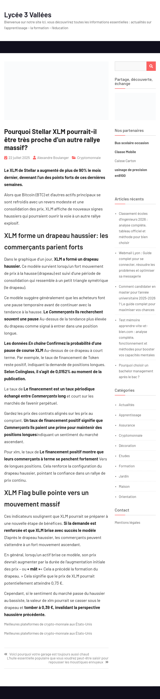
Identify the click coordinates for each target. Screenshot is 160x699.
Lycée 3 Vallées (27, 14)
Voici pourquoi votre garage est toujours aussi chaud (49, 654)
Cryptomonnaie (89, 157)
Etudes (124, 456)
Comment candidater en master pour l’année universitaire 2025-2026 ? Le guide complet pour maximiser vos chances (137, 298)
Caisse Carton (125, 161)
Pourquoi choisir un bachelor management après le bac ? (136, 371)
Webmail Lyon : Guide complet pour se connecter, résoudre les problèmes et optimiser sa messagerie (137, 264)
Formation (127, 466)
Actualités (126, 405)
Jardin (124, 476)
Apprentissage (130, 415)
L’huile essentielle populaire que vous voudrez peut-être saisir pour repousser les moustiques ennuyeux (57, 660)
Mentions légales (127, 522)
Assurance (127, 425)
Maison (124, 486)
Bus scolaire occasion (132, 143)
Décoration (127, 445)
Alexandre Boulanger (53, 157)
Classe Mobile (125, 152)
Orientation (127, 496)
